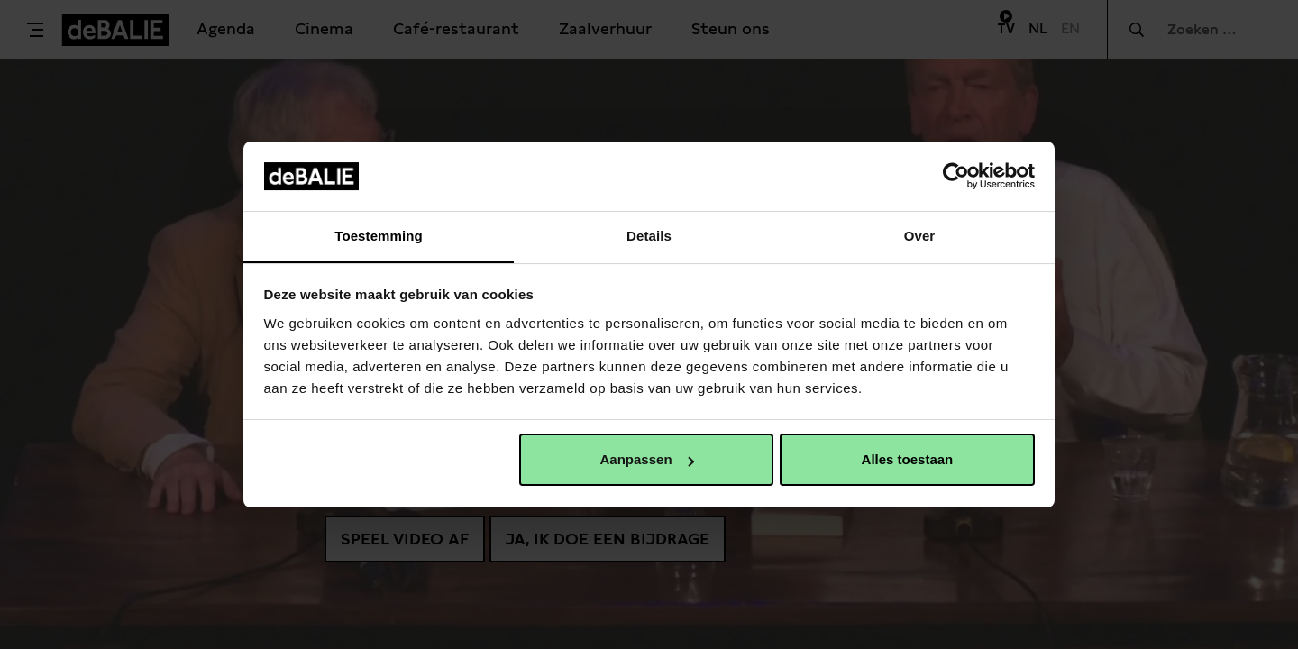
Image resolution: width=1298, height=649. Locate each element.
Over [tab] (920, 235)
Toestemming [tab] (378, 235)
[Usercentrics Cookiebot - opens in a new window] (956, 175)
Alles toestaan (908, 459)
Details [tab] (649, 235)
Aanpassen (647, 459)
